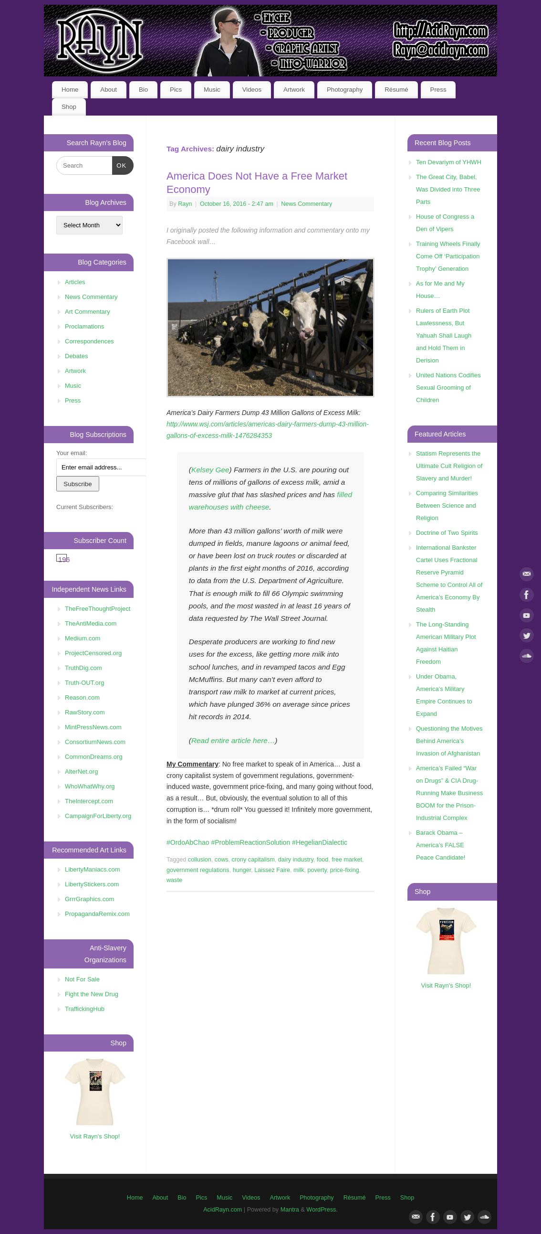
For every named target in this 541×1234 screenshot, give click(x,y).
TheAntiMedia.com (90, 623)
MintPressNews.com (93, 727)
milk (298, 870)
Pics (176, 89)
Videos (251, 89)
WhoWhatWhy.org (90, 786)
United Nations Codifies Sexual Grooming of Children (448, 388)
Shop (69, 106)
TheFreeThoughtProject (97, 608)
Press (438, 89)
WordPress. (322, 1209)
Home (70, 89)
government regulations (197, 870)
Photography (345, 89)
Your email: (71, 453)
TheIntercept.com (89, 801)
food (323, 859)
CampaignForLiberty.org (98, 815)
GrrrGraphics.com (89, 899)
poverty (316, 870)
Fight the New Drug (91, 994)
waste (174, 880)
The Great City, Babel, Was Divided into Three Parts (448, 189)
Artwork (294, 89)
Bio (143, 89)
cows (222, 859)
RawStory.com (85, 712)
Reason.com (82, 697)
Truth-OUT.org (84, 682)
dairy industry (295, 859)
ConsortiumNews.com (95, 741)
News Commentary (306, 204)
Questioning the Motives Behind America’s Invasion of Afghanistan (449, 741)
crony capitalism (253, 859)
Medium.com (82, 638)
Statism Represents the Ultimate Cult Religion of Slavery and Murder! (449, 466)
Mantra (290, 1209)
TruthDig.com (83, 667)
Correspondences (89, 341)
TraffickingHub (84, 1008)
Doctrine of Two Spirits (447, 532)
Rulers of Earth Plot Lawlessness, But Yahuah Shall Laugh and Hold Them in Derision (443, 335)
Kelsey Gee (210, 470)
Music (212, 89)
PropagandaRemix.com (97, 913)
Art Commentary (87, 311)
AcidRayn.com (222, 1209)
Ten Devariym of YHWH (448, 162)
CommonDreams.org (94, 756)
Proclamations (84, 326)
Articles (75, 282)
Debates (76, 356)
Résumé (396, 89)
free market (347, 859)
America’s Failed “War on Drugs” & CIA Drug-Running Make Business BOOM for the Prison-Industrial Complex (449, 793)
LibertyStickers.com (92, 884)
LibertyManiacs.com (92, 869)
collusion (199, 859)
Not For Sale (82, 979)
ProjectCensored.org (93, 653)
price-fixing (344, 870)
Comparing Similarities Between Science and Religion (447, 505)
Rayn (185, 204)
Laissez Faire (272, 870)
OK (119, 164)
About (108, 89)
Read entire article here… (233, 740)
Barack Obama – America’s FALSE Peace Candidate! (440, 845)
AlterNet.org (81, 771)
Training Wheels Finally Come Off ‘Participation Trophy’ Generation (448, 256)
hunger (242, 870)
